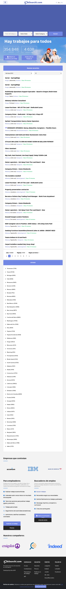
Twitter (57, 566)
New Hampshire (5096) (13, 307)
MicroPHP (13, 570)
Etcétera (18, 80)
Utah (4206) (10, 279)
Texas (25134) (10, 272)
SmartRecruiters (49, 578)
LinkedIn (57, 569)
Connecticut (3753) (12, 373)
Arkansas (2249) (11, 376)
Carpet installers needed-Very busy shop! (20, 244)
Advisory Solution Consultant (15, 101)
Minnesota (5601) (11, 282)
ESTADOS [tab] (33, 262)
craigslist (47, 566)
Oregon (7, 80)
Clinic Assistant (10, 148)
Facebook (58, 572)
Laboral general (20, 178)
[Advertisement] (33, 19)
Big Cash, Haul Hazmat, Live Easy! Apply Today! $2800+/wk (26, 155)
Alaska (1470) (10, 369)
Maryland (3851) (11, 432)
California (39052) (12, 383)
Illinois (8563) (11, 408)
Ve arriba (59, 585)
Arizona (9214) (11, 380)
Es (62, 2)
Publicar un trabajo (29, 58)
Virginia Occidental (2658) (14, 334)
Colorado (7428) (11, 387)
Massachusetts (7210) (13, 436)
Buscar (55, 34)
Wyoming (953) (11, 352)
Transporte (19, 110)
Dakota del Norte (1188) (13, 443)
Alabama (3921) (11, 366)
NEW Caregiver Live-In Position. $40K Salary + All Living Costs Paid (28, 224)
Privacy (30, 585)
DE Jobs (47, 575)
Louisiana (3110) (11, 425)
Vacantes (37, 566)
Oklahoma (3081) (11, 338)
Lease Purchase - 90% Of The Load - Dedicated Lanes (24, 107)
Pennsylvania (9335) (12, 355)
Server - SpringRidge (12, 78)
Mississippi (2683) (12, 439)
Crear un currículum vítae (11, 58)
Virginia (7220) (11, 331)
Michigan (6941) (11, 275)
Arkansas (7, 110)
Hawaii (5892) (10, 404)
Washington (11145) (12, 321)
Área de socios (42, 520)
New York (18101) (11, 314)
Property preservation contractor (17, 189)
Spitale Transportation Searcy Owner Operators (22, 121)
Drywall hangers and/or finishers (17, 217)
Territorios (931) (11, 348)
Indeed (47, 569)
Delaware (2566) (11, 390)
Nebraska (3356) (11, 300)
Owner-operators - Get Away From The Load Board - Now (25, 162)
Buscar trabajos (41, 491)
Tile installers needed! (13, 176)
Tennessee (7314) (11, 268)
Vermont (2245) (11, 286)
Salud (17, 151)
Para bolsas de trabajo (27, 572)
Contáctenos (28, 569)
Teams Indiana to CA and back (15, 237)
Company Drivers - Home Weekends (18, 169)
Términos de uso (37, 585)
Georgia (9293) (11, 401)
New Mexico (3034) (12, 303)
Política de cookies (48, 585)
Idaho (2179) (10, 446)
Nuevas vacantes (33, 68)
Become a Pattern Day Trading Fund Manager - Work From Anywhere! (30, 196)
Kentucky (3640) (11, 422)
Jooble (47, 572)
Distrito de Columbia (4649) (14, 394)
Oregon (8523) (11, 342)
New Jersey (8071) (12, 310)
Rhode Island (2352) (12, 359)
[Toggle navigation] (5, 2)
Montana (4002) (11, 296)
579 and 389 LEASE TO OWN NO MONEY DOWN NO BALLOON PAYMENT (29, 142)
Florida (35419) (11, 397)
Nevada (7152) (11, 293)
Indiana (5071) (11, 411)
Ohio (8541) (10, 327)
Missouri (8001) (11, 289)
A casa (26, 566)
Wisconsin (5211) (11, 345)
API (25, 576)
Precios (12, 528)
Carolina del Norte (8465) (14, 317)
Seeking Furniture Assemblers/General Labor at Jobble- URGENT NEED (30, 230)
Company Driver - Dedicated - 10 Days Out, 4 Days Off (24, 114)
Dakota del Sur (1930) (12, 324)
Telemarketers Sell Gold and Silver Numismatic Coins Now (25, 135)
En (59, 2)
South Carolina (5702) (13, 362)
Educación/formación (22, 130)
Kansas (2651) (10, 418)
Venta (17, 137)
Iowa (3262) (10, 415)
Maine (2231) (10, 429)
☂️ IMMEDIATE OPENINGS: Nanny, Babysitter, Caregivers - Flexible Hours (30, 128)
